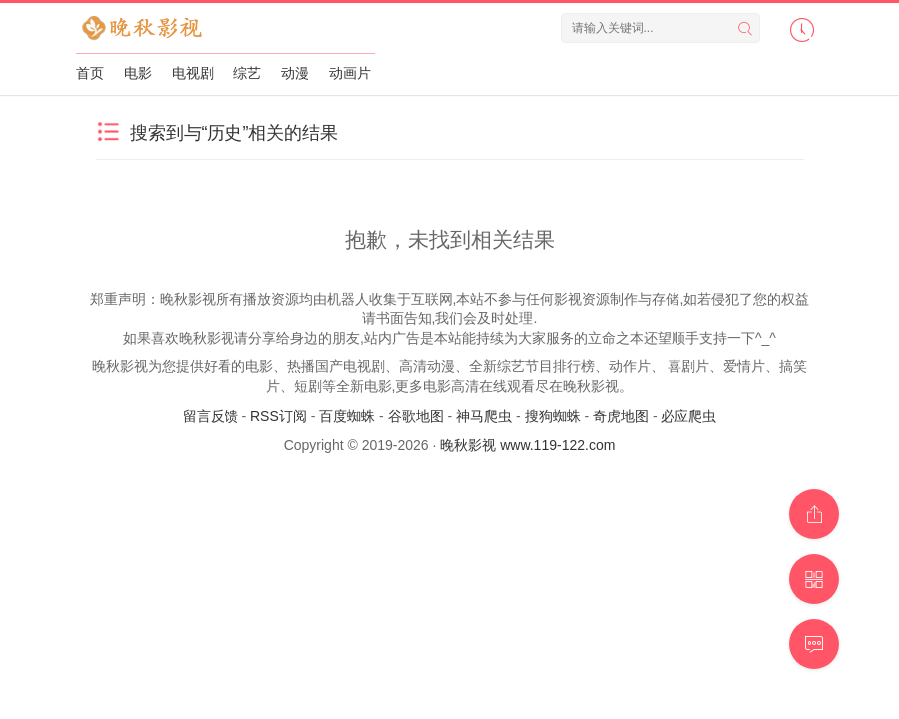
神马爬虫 (484, 416)
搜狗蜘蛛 (553, 416)
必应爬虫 (688, 416)
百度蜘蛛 (347, 416)
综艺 (247, 73)
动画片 (350, 73)
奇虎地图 (621, 416)
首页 (90, 73)
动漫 (295, 73)
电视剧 (193, 73)
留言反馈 (210, 416)
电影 (138, 73)
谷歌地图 (416, 416)
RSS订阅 (278, 416)
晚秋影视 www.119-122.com (527, 445)
